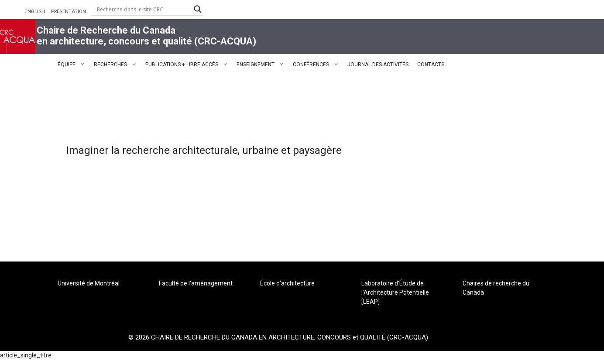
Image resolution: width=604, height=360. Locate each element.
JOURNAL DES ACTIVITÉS (377, 64)
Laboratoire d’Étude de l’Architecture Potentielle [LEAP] (395, 292)
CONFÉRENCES (318, 64)
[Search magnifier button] (198, 9)
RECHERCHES (117, 64)
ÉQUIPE (73, 64)
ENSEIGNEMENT (262, 64)
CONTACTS (430, 64)
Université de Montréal (89, 283)
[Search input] (143, 9)
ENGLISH (34, 11)
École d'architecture (287, 283)
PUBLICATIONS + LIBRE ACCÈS (188, 64)
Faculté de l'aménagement (196, 283)
